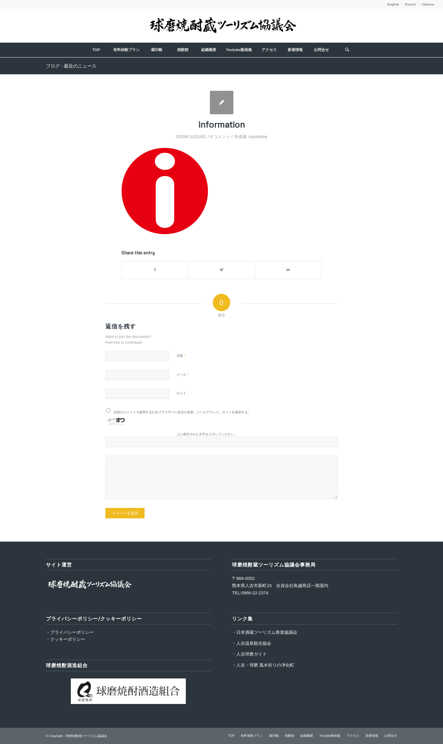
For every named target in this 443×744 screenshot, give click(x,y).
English (393, 4)
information (221, 124)
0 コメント (220, 136)
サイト (181, 393)
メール (182, 374)
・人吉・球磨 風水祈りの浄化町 (263, 664)
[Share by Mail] (288, 269)
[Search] (347, 50)
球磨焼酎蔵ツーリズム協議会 (86, 736)
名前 (181, 355)
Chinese (428, 4)
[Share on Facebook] (155, 269)
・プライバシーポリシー (70, 632)
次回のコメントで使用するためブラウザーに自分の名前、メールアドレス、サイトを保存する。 (182, 412)
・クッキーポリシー (65, 639)
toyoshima (257, 136)
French (410, 4)
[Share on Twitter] (221, 269)
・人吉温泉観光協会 (251, 643)
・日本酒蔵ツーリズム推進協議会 (264, 632)
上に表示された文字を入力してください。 (207, 434)
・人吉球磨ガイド (249, 653)
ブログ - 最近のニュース (71, 66)
